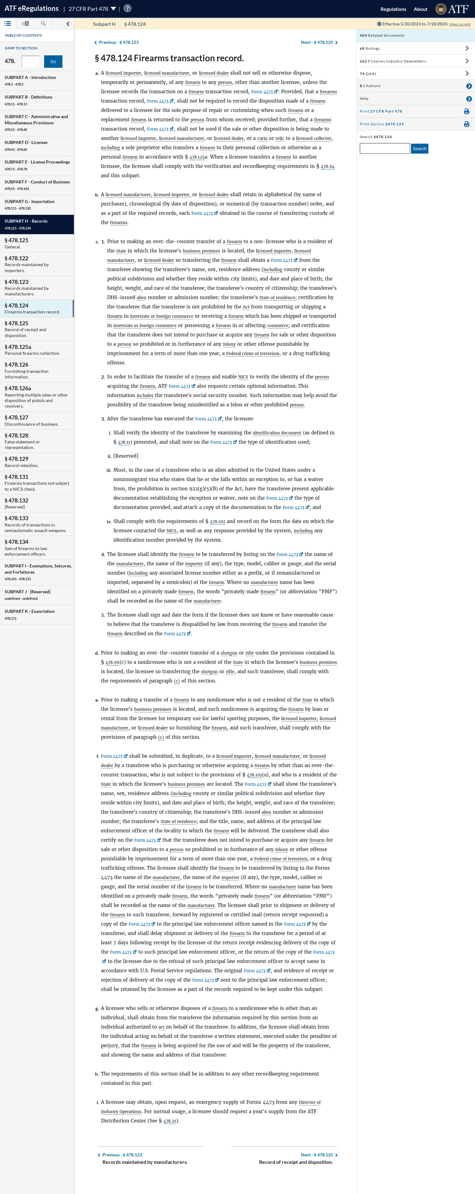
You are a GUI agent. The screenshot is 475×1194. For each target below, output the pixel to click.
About (420, 9)
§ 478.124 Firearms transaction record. (169, 58)
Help (364, 98)
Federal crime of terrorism (291, 353)
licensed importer (126, 73)
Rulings (370, 48)
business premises (206, 251)
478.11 (131, 442)
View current (457, 23)
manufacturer (138, 564)
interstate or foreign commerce (168, 316)
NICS (246, 377)
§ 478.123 (119, 42)
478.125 (236, 157)
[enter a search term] (385, 148)
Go (53, 61)
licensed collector (121, 147)
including (156, 147)
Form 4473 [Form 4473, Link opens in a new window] (266, 92)
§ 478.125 (317, 42)
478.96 (120, 662)
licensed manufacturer (176, 73)
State (122, 251)
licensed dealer (229, 73)
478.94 (120, 175)
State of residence (281, 297)
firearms (111, 101)
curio (301, 138)
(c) (208, 681)
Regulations (393, 9)
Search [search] (420, 148)
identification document (281, 433)
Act (254, 307)
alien (142, 297)
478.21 (171, 1130)
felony (273, 344)
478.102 (219, 521)
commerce (320, 325)
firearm (194, 82)
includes (146, 395)
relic (320, 138)
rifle (253, 653)
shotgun (230, 653)
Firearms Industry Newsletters (393, 61)
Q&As (368, 73)
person (228, 82)
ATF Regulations (32, 8)
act (161, 1036)
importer (206, 564)
